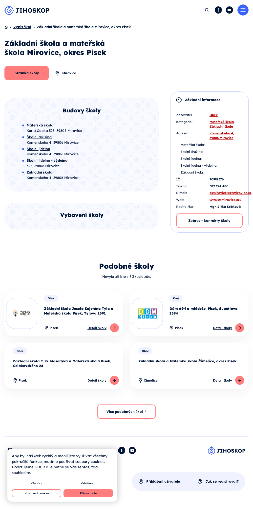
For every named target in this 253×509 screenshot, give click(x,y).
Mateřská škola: (193, 145)
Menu (243, 10)
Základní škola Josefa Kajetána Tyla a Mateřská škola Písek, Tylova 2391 (78, 311)
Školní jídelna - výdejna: (199, 165)
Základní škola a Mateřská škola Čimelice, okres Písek (187, 361)
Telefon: (182, 186)
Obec (214, 115)
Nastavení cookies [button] (36, 493)
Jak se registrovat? (222, 481)
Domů (8, 27)
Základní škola (221, 126)
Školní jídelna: (191, 158)
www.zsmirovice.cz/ (226, 200)
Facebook (218, 10)
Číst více (36, 483)
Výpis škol (22, 27)
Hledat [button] (207, 10)
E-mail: (181, 193)
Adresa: (182, 133)
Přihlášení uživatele (163, 481)
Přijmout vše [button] (88, 493)
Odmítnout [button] (88, 483)
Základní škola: (192, 172)
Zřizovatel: (184, 115)
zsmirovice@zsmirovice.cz (231, 193)
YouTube (229, 10)
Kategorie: (184, 122)
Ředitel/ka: (184, 207)
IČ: (178, 179)
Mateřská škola (222, 122)
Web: (180, 200)
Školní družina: (192, 152)
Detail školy (96, 328)
